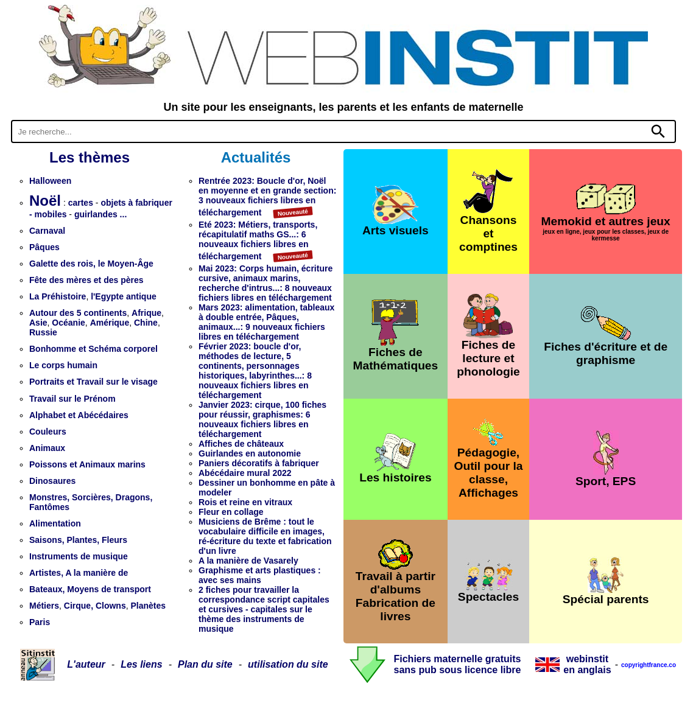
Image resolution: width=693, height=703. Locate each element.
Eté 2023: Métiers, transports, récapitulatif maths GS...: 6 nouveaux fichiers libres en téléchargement (258, 240)
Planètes (148, 605)
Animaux (47, 448)
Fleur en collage (231, 512)
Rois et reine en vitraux (245, 502)
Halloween (50, 181)
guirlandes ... (100, 214)
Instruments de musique (78, 556)
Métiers (44, 605)
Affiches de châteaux (241, 444)
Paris (39, 622)
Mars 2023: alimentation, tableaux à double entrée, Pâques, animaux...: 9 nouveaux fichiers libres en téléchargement (266, 322)
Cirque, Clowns (95, 605)
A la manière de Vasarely (248, 560)
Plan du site (205, 664)
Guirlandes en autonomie (250, 453)
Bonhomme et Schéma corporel (93, 349)
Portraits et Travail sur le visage (93, 381)
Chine (146, 322)
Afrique (146, 313)
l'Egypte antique (122, 296)
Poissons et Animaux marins (87, 464)
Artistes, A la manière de (78, 573)
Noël (45, 200)
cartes (80, 203)
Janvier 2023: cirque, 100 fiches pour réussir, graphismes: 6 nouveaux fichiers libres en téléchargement (262, 419)
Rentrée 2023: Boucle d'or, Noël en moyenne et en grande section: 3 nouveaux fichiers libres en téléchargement (267, 196)
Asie (38, 322)
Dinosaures (52, 481)
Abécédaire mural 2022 (245, 473)
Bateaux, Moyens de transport (90, 589)
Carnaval (47, 231)
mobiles (51, 214)
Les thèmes (89, 157)
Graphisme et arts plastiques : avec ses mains (260, 575)
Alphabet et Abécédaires (78, 415)
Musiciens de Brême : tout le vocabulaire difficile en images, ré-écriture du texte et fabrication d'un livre (265, 536)
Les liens (141, 664)
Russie (43, 332)
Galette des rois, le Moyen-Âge (91, 263)
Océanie (68, 322)
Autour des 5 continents (78, 313)
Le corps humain (63, 365)
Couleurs (47, 431)
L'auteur (86, 664)
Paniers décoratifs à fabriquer (259, 463)
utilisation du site (288, 664)
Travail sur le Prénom (72, 399)
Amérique (110, 322)
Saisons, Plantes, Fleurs (78, 540)
